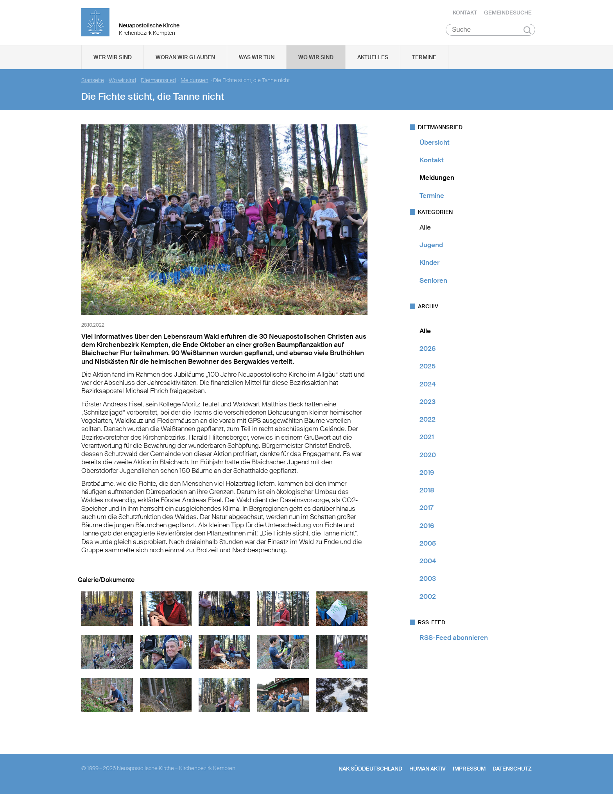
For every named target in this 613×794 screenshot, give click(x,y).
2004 (427, 563)
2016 (426, 527)
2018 (426, 492)
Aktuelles (372, 59)
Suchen (527, 32)
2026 (427, 350)
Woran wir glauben (185, 59)
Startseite (92, 82)
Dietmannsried (158, 82)
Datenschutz (512, 770)
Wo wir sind (315, 59)
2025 (427, 368)
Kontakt (465, 13)
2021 (426, 439)
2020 (427, 457)
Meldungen (194, 82)
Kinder (429, 264)
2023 (427, 403)
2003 (427, 581)
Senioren (433, 282)
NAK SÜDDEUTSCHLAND (370, 770)
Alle (425, 229)
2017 (426, 510)
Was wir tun (256, 59)
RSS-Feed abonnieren (453, 639)
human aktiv (427, 770)
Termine (424, 59)
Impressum (469, 770)
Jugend (431, 247)
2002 (427, 598)
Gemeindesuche (508, 13)
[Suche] (490, 32)
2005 (427, 545)
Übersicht (434, 144)
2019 (426, 474)
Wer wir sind (112, 59)
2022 (427, 421)
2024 (427, 386)
